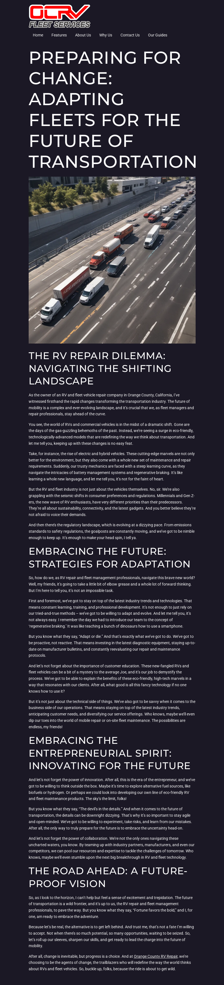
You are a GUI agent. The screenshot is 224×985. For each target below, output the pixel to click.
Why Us (105, 35)
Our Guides (157, 35)
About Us (83, 35)
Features (59, 35)
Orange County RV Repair (156, 956)
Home (38, 35)
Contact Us (130, 35)
